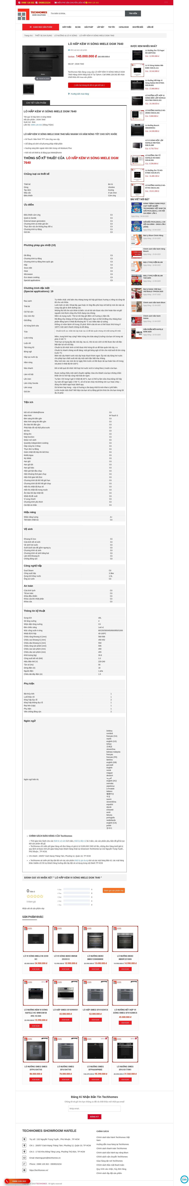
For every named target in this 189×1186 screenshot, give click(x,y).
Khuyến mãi (138, 27)
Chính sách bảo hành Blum (154, 302)
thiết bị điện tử (80, 841)
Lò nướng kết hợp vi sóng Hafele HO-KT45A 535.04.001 (154, 82)
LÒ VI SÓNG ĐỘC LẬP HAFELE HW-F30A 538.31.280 (154, 142)
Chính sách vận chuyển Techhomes (112, 1155)
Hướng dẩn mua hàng (78, 94)
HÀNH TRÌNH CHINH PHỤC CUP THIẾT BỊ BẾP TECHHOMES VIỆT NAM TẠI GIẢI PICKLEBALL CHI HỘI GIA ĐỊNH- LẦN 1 (154, 208)
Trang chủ (28, 35)
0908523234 (43, 2)
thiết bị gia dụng (81, 860)
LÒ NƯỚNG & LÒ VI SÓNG (65, 35)
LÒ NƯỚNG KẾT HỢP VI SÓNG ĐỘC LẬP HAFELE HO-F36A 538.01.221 (155, 97)
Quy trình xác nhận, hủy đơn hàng (111, 1168)
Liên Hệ (150, 27)
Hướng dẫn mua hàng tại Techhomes (112, 1143)
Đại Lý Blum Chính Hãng (153, 235)
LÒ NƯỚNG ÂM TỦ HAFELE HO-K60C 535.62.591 (153, 157)
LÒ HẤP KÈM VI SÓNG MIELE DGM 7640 (96, 35)
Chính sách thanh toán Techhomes (111, 1147)
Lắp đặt (100, 27)
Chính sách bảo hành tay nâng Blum (112, 1151)
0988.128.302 (36, 125)
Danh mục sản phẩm (41, 27)
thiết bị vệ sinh (60, 841)
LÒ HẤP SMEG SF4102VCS (65, 1012)
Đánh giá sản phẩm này (114, 891)
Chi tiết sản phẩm (36, 103)
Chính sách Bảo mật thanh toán (110, 1164)
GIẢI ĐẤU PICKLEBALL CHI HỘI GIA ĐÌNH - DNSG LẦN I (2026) (154, 224)
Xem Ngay (36, 969)
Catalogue (124, 27)
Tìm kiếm (133, 13)
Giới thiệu (66, 27)
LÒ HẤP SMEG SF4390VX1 (35, 1012)
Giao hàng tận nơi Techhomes (109, 1160)
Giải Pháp (88, 27)
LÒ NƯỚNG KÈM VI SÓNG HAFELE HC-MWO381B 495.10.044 (153, 958)
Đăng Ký (94, 1115)
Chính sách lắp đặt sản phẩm (109, 1172)
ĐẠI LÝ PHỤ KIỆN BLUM (153, 262)
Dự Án (77, 27)
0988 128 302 (26, 2)
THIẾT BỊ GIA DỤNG (43, 35)
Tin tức (111, 27)
